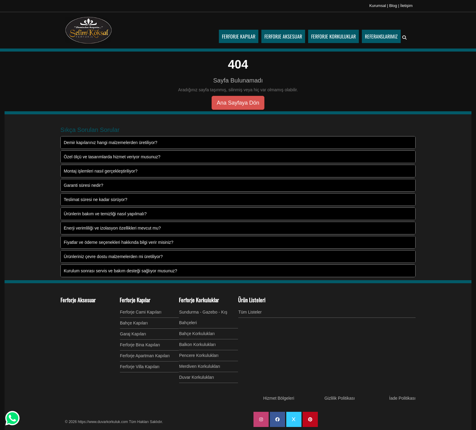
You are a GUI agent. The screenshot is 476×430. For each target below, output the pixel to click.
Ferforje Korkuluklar (199, 300)
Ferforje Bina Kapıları (140, 344)
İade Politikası (402, 398)
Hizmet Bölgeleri (278, 398)
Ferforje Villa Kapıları (139, 366)
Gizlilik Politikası (340, 398)
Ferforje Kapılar (135, 300)
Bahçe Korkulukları (197, 333)
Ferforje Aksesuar (78, 300)
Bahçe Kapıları (134, 323)
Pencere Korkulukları (199, 355)
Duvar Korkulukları (196, 377)
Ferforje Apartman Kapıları (145, 355)
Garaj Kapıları (133, 333)
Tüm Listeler (250, 312)
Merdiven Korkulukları (199, 366)
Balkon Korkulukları (197, 344)
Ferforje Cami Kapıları (141, 312)
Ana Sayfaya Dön (238, 103)
